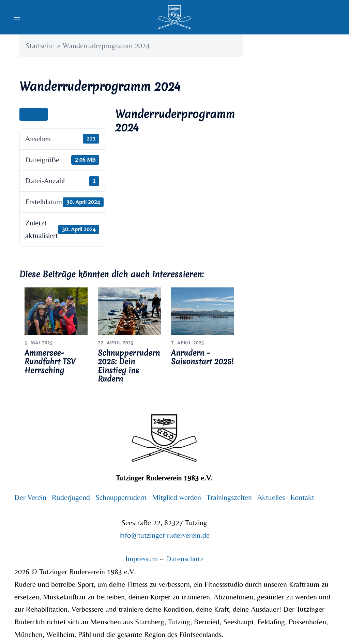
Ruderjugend (71, 497)
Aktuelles (271, 497)
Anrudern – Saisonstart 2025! (202, 357)
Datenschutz (184, 558)
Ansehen (33, 114)
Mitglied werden (176, 497)
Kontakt (302, 497)
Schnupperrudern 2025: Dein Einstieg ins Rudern (129, 366)
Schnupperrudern (121, 497)
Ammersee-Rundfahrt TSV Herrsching (50, 361)
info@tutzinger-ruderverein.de (164, 535)
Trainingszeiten (229, 497)
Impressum (142, 558)
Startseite (40, 45)
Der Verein (30, 497)
